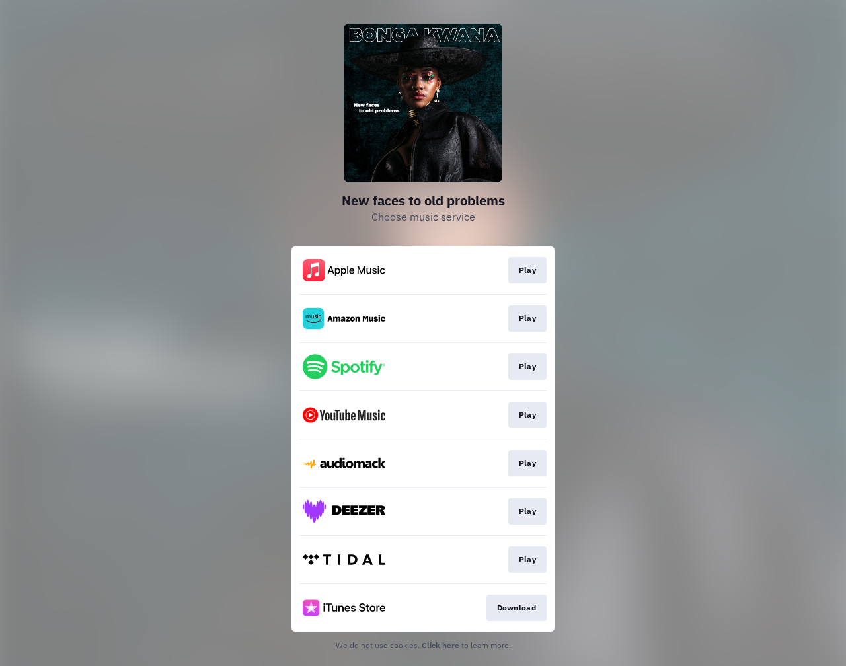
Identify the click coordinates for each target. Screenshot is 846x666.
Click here (440, 645)
